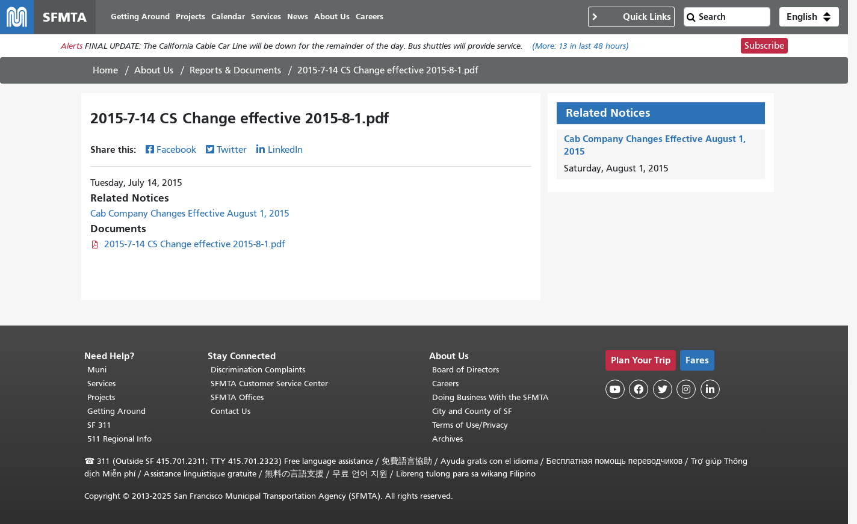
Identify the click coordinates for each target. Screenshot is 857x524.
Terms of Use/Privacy (470, 425)
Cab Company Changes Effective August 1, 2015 (189, 213)
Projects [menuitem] (190, 16)
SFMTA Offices (237, 397)
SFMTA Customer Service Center (269, 383)
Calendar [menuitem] (228, 16)
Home (105, 70)
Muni (97, 370)
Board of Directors (465, 370)
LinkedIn (285, 149)
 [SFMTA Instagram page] (686, 389)
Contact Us (230, 411)
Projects (101, 397)
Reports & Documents (235, 70)
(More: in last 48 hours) (580, 46)
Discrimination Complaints (258, 370)
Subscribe (764, 45)
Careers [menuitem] (369, 16)
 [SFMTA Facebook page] (638, 389)
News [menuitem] (297, 16)
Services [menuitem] (266, 16)
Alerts (71, 46)
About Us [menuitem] (332, 16)
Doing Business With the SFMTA (490, 397)
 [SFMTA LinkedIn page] (710, 389)
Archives (447, 439)
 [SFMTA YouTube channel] (615, 389)
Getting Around (116, 411)
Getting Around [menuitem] (140, 16)
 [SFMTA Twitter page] (662, 389)
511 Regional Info (119, 439)
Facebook (176, 149)
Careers (445, 383)
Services (101, 383)
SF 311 (99, 425)
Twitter (232, 149)
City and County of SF (472, 411)
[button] (809, 16)
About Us (153, 70)
